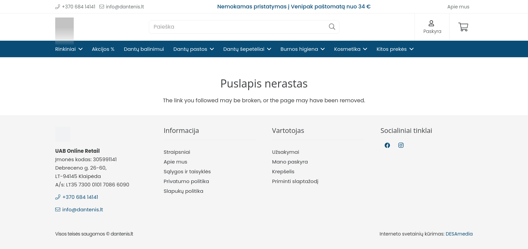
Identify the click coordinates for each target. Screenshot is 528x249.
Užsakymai (285, 151)
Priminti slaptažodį (295, 181)
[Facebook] (387, 145)
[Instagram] (400, 145)
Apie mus (175, 161)
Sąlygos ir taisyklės (187, 171)
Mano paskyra (290, 161)
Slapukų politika (183, 190)
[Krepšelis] (463, 26)
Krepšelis (283, 171)
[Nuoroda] (64, 27)
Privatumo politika (186, 181)
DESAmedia (459, 233)
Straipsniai (177, 151)
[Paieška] (244, 27)
